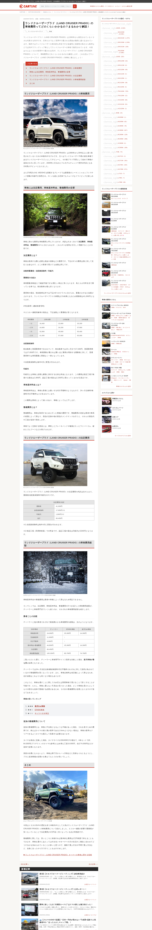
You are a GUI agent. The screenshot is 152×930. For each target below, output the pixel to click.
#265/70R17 (123, 284)
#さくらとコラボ (116, 198)
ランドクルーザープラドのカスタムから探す (117, 293)
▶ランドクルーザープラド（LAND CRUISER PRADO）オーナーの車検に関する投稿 (57, 855)
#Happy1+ (114, 378)
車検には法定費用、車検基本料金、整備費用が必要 (49, 72)
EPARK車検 (39, 710)
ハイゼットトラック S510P (119, 376)
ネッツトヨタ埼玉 (42, 713)
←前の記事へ (24, 864)
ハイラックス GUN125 (118, 341)
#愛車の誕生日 (123, 317)
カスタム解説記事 (127, 6)
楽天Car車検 (40, 706)
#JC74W (113, 275)
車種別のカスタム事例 (97, 6)
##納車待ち (121, 275)
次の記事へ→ (93, 864)
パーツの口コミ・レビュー (112, 6)
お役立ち (87, 884)
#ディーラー (114, 359)
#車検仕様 (119, 343)
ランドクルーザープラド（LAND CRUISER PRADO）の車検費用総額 (57, 79)
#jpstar (126, 380)
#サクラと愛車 (118, 233)
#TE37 (122, 287)
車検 (48, 31)
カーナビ (93, 915)
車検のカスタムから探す (123, 386)
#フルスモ (119, 307)
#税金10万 (119, 329)
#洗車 (115, 317)
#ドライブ (125, 198)
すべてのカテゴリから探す (123, 435)
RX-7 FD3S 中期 (116, 367)
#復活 (122, 372)
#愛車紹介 (114, 231)
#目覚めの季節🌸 (116, 351)
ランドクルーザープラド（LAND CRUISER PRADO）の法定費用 (55, 76)
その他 (113, 333)
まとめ (32, 83)
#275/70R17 (114, 284)
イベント (93, 884)
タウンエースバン (116, 357)
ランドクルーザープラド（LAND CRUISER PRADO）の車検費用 (55, 68)
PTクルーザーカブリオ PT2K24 (121, 313)
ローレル (114, 349)
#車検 (113, 307)
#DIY (124, 307)
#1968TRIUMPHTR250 (118, 335)
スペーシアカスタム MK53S (119, 305)
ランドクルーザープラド (33, 31)
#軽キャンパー (118, 380)
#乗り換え (119, 327)
